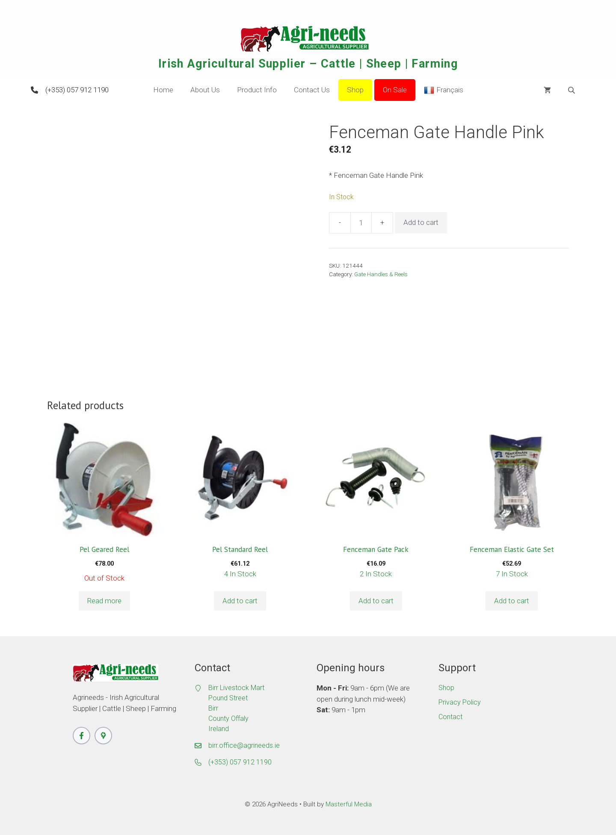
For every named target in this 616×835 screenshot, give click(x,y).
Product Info (257, 90)
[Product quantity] (361, 222)
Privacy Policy (459, 702)
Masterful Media (349, 804)
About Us (205, 90)
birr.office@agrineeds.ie (244, 745)
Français (443, 90)
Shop (355, 90)
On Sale (395, 90)
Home (163, 90)
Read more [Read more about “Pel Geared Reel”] (104, 600)
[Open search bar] (572, 90)
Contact (450, 717)
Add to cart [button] (240, 600)
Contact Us (312, 90)
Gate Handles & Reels (381, 274)
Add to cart (420, 222)
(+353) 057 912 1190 (77, 90)
